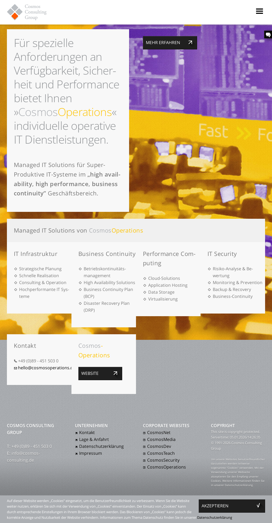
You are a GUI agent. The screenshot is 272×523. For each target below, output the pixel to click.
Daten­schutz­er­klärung (101, 446)
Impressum (90, 453)
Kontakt (87, 432)
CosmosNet (159, 432)
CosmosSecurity (163, 460)
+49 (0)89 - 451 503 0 (38, 361)
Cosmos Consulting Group (32, 12)
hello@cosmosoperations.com (48, 368)
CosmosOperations (166, 467)
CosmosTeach (161, 453)
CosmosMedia (161, 439)
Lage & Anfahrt (94, 439)
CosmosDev (159, 446)
